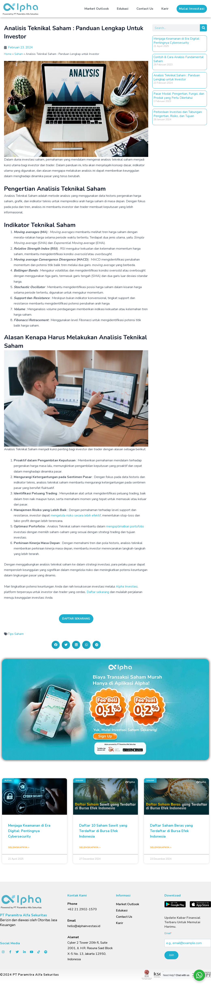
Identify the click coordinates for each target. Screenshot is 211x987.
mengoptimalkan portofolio (125, 526)
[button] (192, 9)
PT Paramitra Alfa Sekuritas (23, 915)
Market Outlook (95, 8)
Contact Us (144, 8)
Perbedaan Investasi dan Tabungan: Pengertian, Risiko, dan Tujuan (177, 114)
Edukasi (122, 8)
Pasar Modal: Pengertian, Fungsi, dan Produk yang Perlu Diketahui (178, 96)
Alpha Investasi (126, 586)
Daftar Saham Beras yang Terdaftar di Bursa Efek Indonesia (171, 831)
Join (171, 955)
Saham (18, 54)
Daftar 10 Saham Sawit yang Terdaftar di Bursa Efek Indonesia (103, 831)
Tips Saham (16, 634)
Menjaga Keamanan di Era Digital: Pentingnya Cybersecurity (176, 41)
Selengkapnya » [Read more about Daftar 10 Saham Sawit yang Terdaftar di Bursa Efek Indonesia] (89, 847)
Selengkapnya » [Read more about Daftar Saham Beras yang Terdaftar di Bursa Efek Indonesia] (160, 847)
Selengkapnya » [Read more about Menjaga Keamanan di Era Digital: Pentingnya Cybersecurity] (18, 847)
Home (8, 54)
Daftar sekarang (98, 592)
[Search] (203, 27)
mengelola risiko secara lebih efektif (76, 515)
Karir (164, 8)
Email (167, 933)
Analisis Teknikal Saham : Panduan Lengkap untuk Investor (176, 77)
